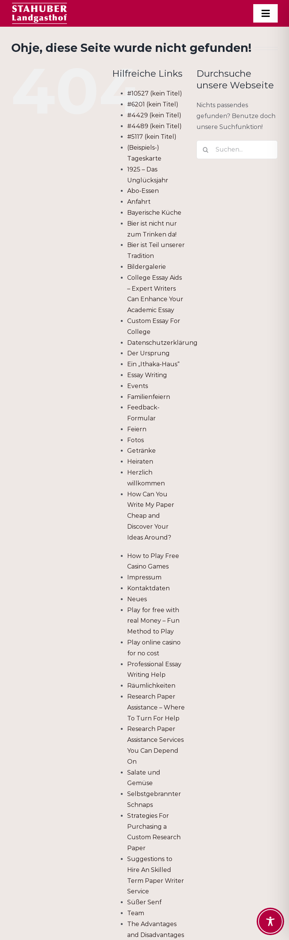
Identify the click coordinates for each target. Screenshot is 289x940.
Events (137, 386)
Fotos (135, 440)
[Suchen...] (237, 149)
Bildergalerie (146, 266)
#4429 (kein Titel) (154, 115)
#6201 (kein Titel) (152, 104)
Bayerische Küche (154, 212)
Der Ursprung (148, 353)
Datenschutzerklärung (162, 342)
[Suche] (205, 149)
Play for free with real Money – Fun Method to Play (153, 620)
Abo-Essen (143, 190)
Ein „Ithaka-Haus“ (153, 364)
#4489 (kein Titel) (154, 126)
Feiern (136, 429)
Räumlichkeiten (151, 685)
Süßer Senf (144, 902)
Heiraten (140, 461)
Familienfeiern (148, 396)
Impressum (144, 577)
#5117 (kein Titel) (151, 136)
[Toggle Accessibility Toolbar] (270, 921)
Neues (137, 599)
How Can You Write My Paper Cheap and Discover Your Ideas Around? (150, 516)
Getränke (141, 450)
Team (135, 913)
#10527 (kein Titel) (154, 93)
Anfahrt (139, 201)
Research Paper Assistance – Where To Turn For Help (156, 707)
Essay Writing (147, 375)
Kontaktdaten (148, 588)
